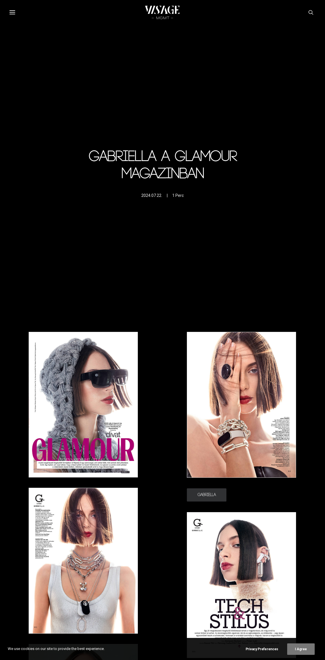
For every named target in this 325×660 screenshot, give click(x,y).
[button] (312, 12)
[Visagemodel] (162, 12)
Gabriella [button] (206, 495)
